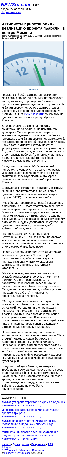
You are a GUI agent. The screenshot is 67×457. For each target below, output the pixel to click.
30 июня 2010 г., (32, 405)
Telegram (7, 447)
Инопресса (38, 450)
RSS (50, 444)
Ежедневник (38, 444)
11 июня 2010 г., (32, 416)
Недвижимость (11, 12)
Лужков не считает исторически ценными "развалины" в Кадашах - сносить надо (29, 422)
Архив (25, 444)
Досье (16, 444)
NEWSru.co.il (9, 450)
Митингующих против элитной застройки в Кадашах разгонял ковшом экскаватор (30, 433)
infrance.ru (33, 89)
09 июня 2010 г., (32, 427)
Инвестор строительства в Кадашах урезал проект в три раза (30, 411)
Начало (6, 444)
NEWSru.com (15, 4)
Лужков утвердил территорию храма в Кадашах (33, 402)
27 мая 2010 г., (31, 438)
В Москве (24, 450)
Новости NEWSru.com (17, 452)
